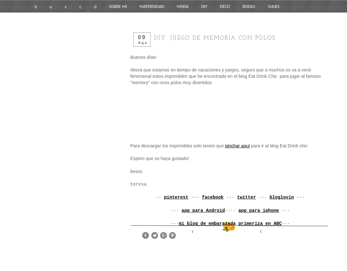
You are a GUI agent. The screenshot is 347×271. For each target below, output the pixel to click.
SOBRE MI (118, 6)
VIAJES (273, 6)
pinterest (176, 197)
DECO (225, 6)
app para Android (203, 210)
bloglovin (281, 197)
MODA (183, 6)
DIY (204, 6)
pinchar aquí (237, 145)
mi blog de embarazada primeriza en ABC (230, 223)
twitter (246, 197)
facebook (213, 197)
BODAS (249, 6)
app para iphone (258, 210)
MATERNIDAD (151, 6)
